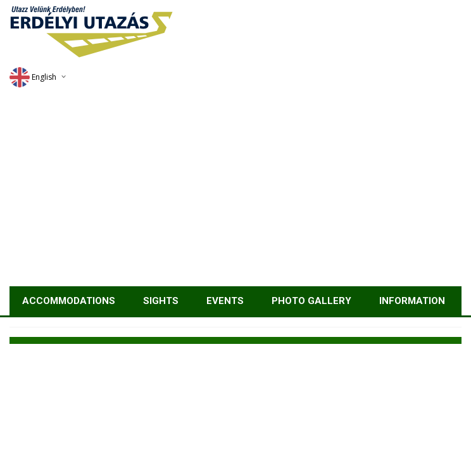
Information (412, 301)
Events (225, 301)
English (32, 77)
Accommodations (68, 301)
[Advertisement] (235, 191)
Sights (161, 301)
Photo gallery (311, 301)
